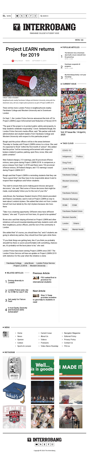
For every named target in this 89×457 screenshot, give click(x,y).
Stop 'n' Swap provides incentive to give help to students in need (44, 298)
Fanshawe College (13, 263)
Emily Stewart (18, 61)
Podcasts (44, 346)
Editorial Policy (69, 339)
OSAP (64, 189)
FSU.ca (66, 349)
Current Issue (45, 336)
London (65, 225)
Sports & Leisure (23, 349)
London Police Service (45, 263)
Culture (19, 346)
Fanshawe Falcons (70, 195)
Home (18, 336)
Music (64, 231)
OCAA (64, 207)
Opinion (19, 343)
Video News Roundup (48, 349)
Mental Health (78, 231)
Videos (43, 343)
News (28, 61)
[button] (79, 40)
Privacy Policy (69, 343)
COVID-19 (66, 152)
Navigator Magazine (71, 336)
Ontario (76, 225)
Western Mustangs (70, 201)
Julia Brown (29, 263)
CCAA (74, 207)
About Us (43, 339)
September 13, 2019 (39, 61)
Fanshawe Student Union (72, 213)
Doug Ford (66, 165)
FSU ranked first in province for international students (44, 279)
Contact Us (67, 346)
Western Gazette (69, 219)
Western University (37, 266)
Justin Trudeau (68, 171)
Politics (79, 158)
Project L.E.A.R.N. (20, 266)
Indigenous (67, 158)
